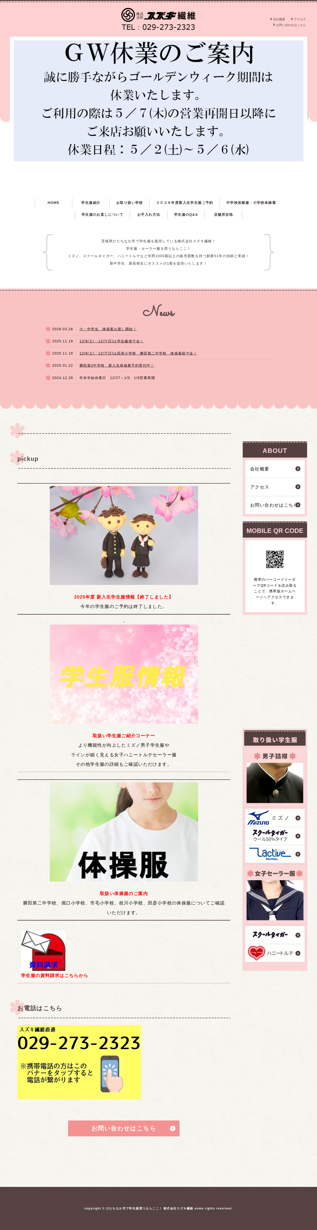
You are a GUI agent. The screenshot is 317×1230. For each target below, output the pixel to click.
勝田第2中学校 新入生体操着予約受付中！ (116, 365)
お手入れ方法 (148, 215)
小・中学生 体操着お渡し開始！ (108, 329)
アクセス (300, 19)
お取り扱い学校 (129, 203)
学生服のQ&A (186, 215)
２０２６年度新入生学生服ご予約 (184, 203)
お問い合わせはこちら (291, 25)
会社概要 (279, 19)
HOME (53, 203)
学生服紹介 (90, 203)
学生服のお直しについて (102, 215)
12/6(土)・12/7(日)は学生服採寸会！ (111, 341)
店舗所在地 (223, 215)
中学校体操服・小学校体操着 (251, 203)
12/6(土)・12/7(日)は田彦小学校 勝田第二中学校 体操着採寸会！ (138, 353)
